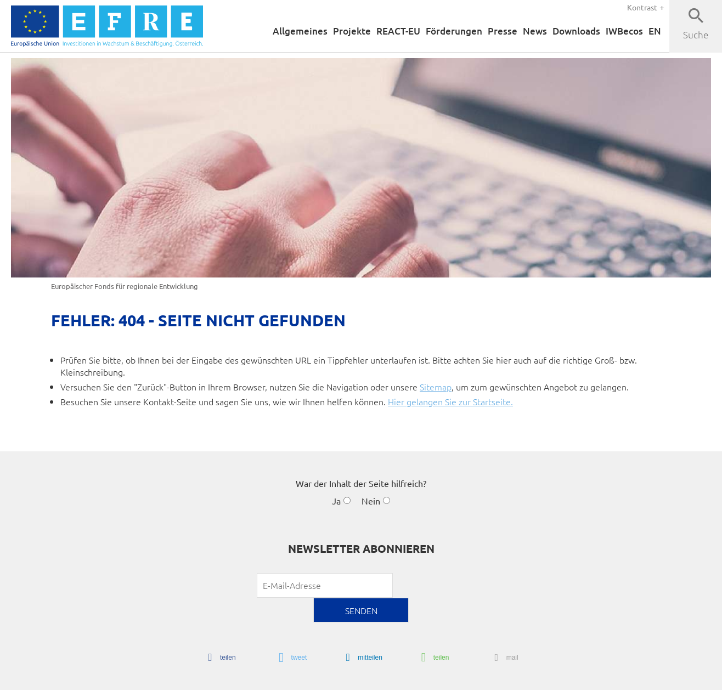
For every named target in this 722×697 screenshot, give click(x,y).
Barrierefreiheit (420, 684)
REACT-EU (386, 31)
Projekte (337, 31)
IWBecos (622, 31)
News (528, 31)
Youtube (658, 684)
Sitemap (436, 387)
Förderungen (445, 31)
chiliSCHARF (73, 685)
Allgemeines (284, 31)
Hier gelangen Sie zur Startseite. (450, 402)
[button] (219, 633)
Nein (371, 502)
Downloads (571, 31)
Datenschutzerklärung (564, 684)
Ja (336, 502)
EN (654, 31)
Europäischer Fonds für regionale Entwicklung (124, 286)
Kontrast (642, 6)
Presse (495, 31)
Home (377, 684)
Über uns (621, 684)
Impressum (505, 684)
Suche (696, 34)
